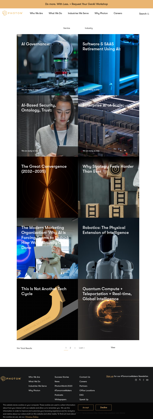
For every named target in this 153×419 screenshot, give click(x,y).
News (57, 381)
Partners (83, 386)
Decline (103, 407)
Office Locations (87, 390)
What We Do (55, 13)
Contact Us (84, 377)
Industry (89, 28)
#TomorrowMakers (63, 390)
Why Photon (101, 13)
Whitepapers (60, 399)
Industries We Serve (78, 13)
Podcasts (59, 395)
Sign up (109, 376)
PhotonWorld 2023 (63, 386)
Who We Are (36, 13)
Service (66, 28)
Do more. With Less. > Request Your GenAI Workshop (76, 4)
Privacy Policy (31, 417)
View (113, 347)
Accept (86, 407)
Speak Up (83, 399)
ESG (81, 395)
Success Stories (62, 377)
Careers (118, 13)
